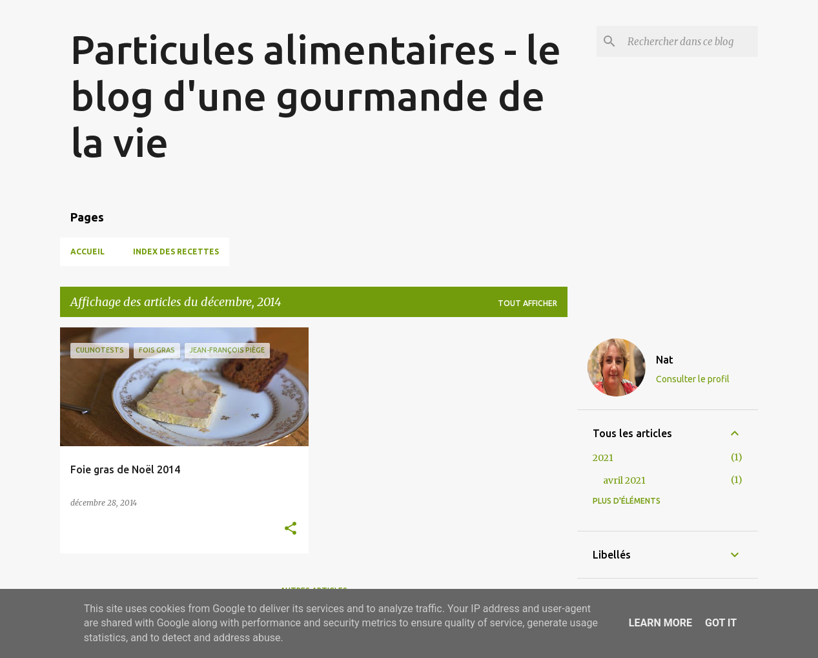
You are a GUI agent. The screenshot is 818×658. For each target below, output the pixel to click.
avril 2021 (624, 480)
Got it (721, 623)
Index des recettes (176, 251)
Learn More (660, 623)
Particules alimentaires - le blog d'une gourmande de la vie (315, 95)
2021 (603, 458)
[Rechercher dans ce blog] (690, 41)
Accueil (87, 251)
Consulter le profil (693, 379)
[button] (290, 529)
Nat (664, 359)
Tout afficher (527, 303)
